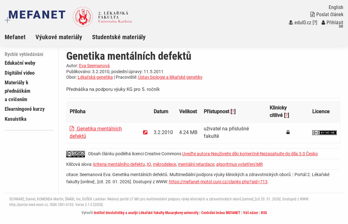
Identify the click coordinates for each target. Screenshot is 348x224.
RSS (264, 213)
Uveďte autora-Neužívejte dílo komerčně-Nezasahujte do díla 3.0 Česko (250, 153)
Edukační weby (20, 63)
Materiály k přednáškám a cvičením (17, 90)
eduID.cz (300, 23)
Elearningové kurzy (25, 109)
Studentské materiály (119, 37)
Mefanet (15, 37)
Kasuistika (15, 119)
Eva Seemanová (94, 65)
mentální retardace (196, 164)
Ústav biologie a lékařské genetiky (170, 77)
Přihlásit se (332, 24)
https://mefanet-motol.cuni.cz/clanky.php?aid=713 (218, 181)
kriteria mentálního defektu (119, 164)
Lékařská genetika (95, 77)
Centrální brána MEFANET (220, 213)
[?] (315, 23)
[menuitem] (20, 37)
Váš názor (250, 213)
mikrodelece (164, 164)
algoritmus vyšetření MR (239, 164)
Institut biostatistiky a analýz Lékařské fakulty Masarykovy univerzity (146, 213)
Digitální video (20, 73)
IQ (149, 164)
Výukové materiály (58, 37)
